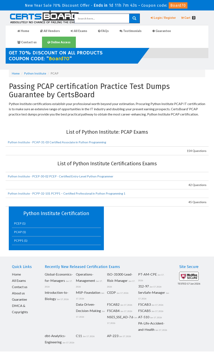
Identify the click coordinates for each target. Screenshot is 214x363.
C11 (79, 336)
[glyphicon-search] (134, 18)
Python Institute (35, 73)
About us (18, 293)
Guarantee (161, 31)
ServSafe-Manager (151, 292)
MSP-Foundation (88, 292)
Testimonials (130, 31)
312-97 (143, 286)
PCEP (18, 223)
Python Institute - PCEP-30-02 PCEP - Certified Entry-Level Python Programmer (60, 176)
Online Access (58, 42)
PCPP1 (19, 240)
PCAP (18, 232)
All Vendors (50, 31)
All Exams (79, 31)
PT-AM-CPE (147, 274)
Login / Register (163, 17)
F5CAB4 (113, 311)
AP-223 (112, 336)
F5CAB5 (144, 311)
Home (23, 31)
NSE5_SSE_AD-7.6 (120, 317)
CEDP (111, 292)
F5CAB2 (113, 304)
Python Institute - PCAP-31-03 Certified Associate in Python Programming (57, 142)
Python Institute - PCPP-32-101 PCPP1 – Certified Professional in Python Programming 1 (66, 193)
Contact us (27, 42)
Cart (188, 17)
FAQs (103, 31)
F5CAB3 (144, 304)
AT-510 (143, 317)
